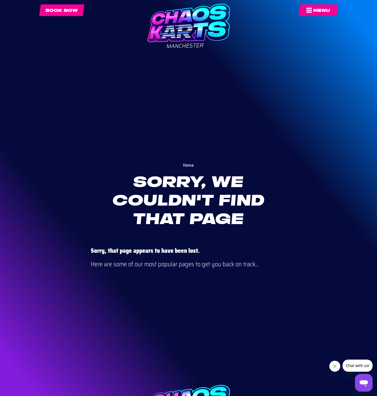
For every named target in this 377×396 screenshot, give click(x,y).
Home (188, 165)
